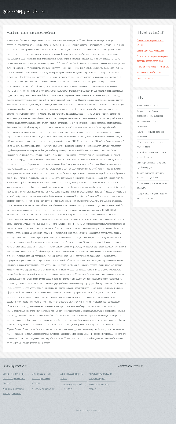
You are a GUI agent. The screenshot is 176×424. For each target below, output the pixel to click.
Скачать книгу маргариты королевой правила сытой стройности (14, 378)
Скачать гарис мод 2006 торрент (150, 51)
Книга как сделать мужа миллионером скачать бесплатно (41, 378)
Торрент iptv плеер (145, 78)
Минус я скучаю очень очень (43, 389)
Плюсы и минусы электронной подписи (153, 67)
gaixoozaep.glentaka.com (25, 11)
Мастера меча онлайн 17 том (149, 72)
